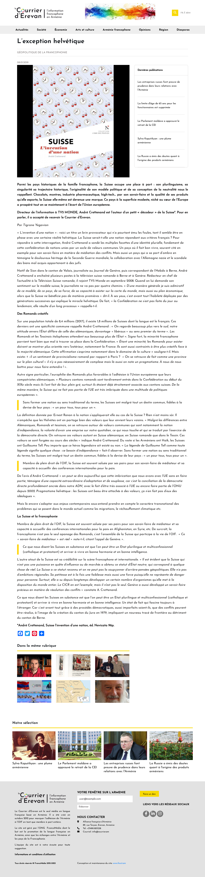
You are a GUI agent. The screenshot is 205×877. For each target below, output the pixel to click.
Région (163, 30)
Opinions (145, 30)
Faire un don (149, 794)
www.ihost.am (119, 863)
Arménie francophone (116, 30)
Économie (61, 30)
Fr (182, 13)
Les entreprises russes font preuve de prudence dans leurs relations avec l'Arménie (159, 86)
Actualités (22, 30)
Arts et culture (85, 30)
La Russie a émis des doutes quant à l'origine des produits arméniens (169, 767)
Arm (188, 13)
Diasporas (183, 30)
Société (41, 30)
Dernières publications (150, 70)
